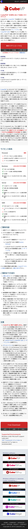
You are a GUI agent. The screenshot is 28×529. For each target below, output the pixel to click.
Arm (5, 50)
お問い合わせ (23, 50)
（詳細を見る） (22, 52)
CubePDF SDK (5, 31)
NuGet (21, 242)
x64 (5, 429)
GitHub (7, 244)
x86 (14, 429)
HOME (6, 522)
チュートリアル (15, 29)
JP (18, 1)
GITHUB (9, 524)
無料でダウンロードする (14, 46)
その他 (14, 50)
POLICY (16, 524)
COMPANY (12, 522)
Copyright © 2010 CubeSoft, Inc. (14, 526)
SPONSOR (21, 522)
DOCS (3, 524)
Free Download (14, 425)
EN (16, 1)
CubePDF (11, 19)
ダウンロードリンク (8, 345)
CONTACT (23, 1)
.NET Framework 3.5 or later (11, 440)
